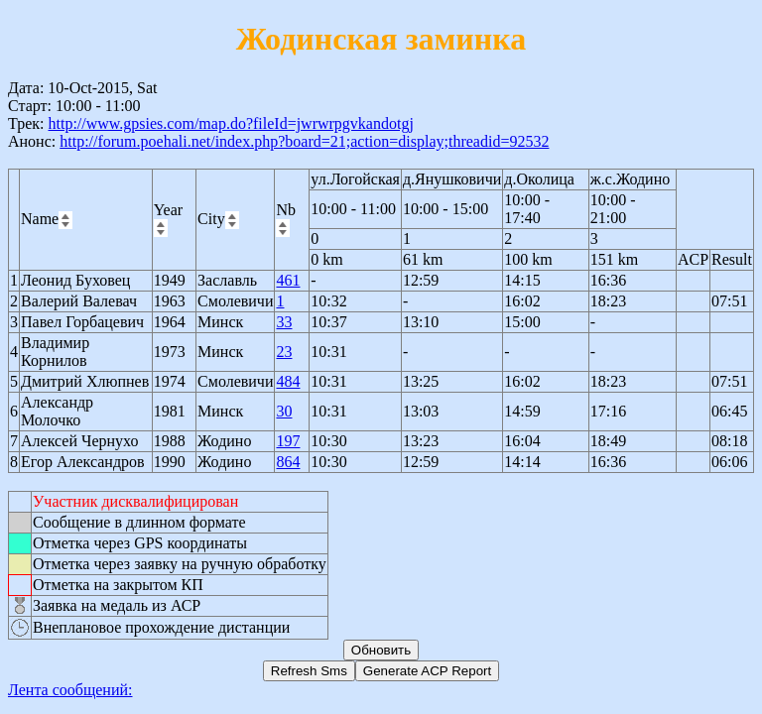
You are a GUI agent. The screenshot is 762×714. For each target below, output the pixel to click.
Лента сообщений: (70, 689)
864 (288, 461)
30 (284, 411)
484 (288, 381)
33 (284, 321)
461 (288, 280)
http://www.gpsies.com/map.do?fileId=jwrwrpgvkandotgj (230, 123)
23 (284, 351)
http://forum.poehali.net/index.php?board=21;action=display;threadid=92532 (304, 141)
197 (288, 440)
